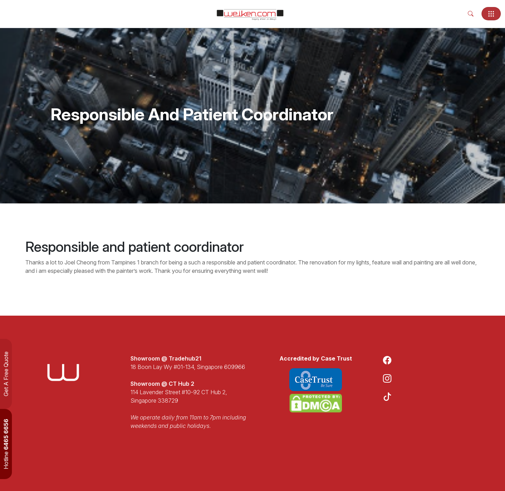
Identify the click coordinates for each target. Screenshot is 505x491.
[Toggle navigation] (491, 13)
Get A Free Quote (5, 373)
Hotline (5, 444)
